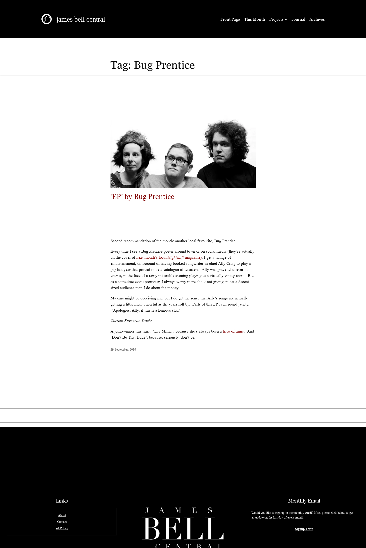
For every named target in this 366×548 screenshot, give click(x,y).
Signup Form (304, 529)
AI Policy (62, 528)
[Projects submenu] (286, 19)
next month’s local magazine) (169, 257)
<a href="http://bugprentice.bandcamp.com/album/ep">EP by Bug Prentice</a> (183, 218)
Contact (62, 521)
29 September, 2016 (123, 349)
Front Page (230, 19)
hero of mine (233, 331)
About (62, 515)
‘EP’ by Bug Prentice (142, 196)
